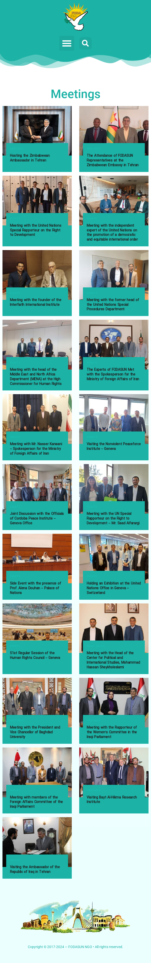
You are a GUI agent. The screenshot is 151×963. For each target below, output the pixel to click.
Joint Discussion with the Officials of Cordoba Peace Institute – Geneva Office (37, 518)
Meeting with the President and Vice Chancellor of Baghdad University (35, 732)
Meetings (17, 149)
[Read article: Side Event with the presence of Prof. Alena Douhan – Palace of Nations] (37, 558)
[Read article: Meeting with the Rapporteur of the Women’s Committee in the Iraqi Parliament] (114, 702)
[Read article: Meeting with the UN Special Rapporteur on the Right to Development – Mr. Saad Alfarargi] (114, 489)
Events (15, 218)
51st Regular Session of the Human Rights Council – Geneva (35, 655)
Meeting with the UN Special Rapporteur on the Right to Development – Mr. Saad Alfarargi (113, 518)
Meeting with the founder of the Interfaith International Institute (35, 302)
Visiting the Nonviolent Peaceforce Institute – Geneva (114, 446)
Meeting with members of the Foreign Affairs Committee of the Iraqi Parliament (36, 802)
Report (15, 437)
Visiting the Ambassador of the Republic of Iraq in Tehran (35, 869)
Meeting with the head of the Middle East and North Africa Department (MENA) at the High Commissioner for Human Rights (36, 377)
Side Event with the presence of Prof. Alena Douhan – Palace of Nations (35, 588)
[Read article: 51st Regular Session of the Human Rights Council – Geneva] (37, 628)
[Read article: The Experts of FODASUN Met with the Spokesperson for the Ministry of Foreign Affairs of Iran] (114, 344)
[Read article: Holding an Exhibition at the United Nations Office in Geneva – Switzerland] (114, 558)
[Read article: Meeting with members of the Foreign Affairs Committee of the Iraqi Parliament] (37, 772)
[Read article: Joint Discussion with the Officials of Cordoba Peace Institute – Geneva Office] (37, 489)
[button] (66, 43)
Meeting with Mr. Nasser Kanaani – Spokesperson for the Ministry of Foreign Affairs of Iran (36, 449)
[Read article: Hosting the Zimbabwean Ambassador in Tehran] (37, 131)
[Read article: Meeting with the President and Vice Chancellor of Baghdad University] (37, 702)
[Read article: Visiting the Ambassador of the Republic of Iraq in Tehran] (37, 842)
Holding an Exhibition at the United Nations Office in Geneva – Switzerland (114, 588)
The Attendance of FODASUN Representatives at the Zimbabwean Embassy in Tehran (113, 160)
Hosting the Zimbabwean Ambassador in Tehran (30, 158)
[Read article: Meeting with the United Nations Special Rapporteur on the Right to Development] (37, 200)
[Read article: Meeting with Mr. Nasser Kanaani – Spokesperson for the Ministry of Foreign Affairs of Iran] (37, 419)
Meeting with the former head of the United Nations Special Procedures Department (113, 305)
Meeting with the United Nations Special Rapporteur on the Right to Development (35, 230)
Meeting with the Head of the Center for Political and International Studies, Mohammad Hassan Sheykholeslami (113, 660)
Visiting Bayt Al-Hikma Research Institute (112, 800)
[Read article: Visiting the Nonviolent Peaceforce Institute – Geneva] (114, 419)
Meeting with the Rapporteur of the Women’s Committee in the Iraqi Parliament (112, 732)
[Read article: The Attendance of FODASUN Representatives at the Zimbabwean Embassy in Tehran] (114, 131)
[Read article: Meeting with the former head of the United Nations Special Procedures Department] (114, 275)
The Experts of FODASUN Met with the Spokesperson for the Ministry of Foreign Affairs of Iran (113, 374)
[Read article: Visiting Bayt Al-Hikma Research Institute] (114, 772)
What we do (96, 646)
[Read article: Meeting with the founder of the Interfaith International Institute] (37, 275)
